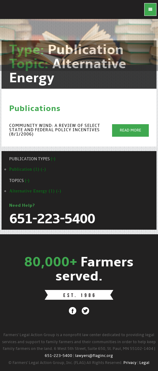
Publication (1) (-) (27, 169)
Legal (144, 363)
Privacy (130, 363)
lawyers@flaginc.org (94, 356)
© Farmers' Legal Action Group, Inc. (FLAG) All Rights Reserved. (65, 363)
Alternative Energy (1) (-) (35, 191)
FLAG (12, 12)
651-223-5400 (58, 356)
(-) (53, 159)
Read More (130, 130)
